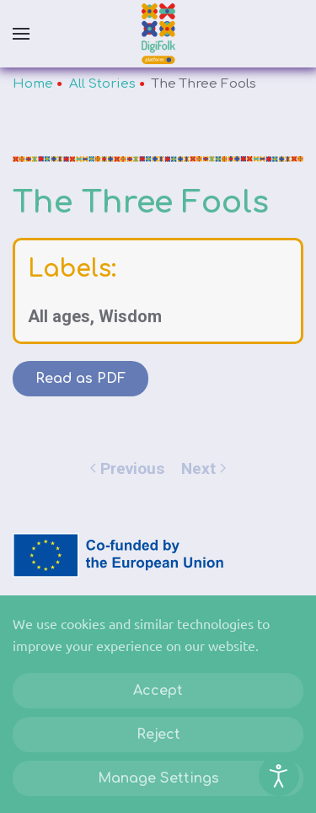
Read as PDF (80, 378)
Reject (158, 734)
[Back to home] (158, 33)
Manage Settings (158, 778)
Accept (158, 690)
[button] (21, 33)
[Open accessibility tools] (279, 776)
